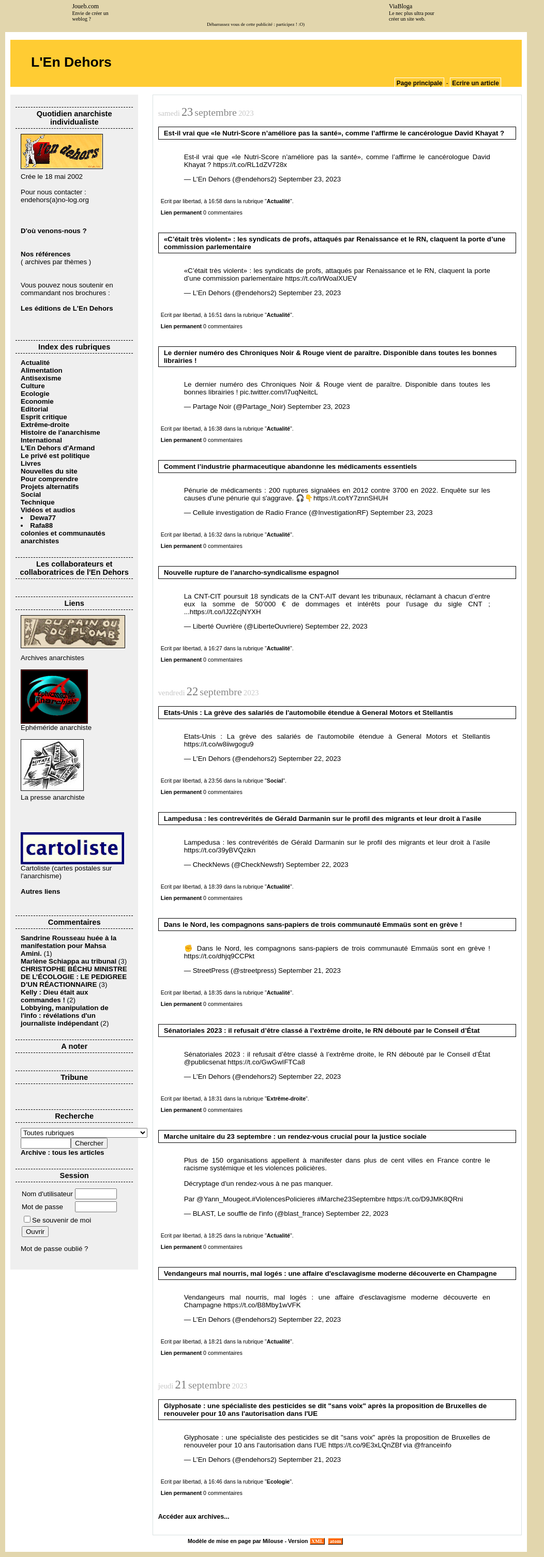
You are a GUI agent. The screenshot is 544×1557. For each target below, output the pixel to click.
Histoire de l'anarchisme (60, 432)
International (41, 440)
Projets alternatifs (50, 487)
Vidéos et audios (48, 510)
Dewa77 (43, 518)
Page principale (420, 83)
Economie (37, 401)
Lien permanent (181, 212)
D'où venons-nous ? (54, 231)
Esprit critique (44, 417)
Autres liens (40, 891)
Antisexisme (41, 378)
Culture (33, 386)
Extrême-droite (45, 425)
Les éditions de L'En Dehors (67, 308)
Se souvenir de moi (57, 1220)
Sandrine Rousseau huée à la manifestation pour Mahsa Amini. (68, 945)
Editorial (34, 409)
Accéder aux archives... (194, 1516)
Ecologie (35, 394)
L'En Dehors (71, 62)
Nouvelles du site (49, 471)
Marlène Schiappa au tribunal (68, 961)
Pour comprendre (49, 479)
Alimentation (42, 370)
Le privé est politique (55, 456)
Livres (31, 463)
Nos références (45, 254)
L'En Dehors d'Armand (58, 448)
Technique (38, 502)
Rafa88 (41, 525)
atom (335, 1541)
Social (31, 494)
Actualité (35, 363)
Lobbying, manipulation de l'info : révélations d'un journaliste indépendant (65, 1015)
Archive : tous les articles (62, 1152)
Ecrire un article (475, 83)
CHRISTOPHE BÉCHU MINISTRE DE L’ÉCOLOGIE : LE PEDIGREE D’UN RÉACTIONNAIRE (74, 976)
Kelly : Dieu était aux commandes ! (54, 996)
